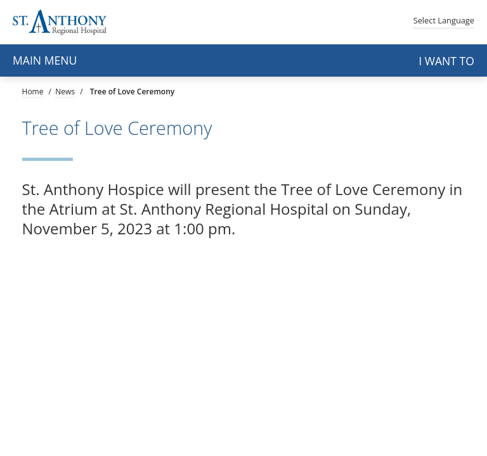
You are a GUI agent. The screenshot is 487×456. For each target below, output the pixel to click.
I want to (446, 60)
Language (443, 20)
